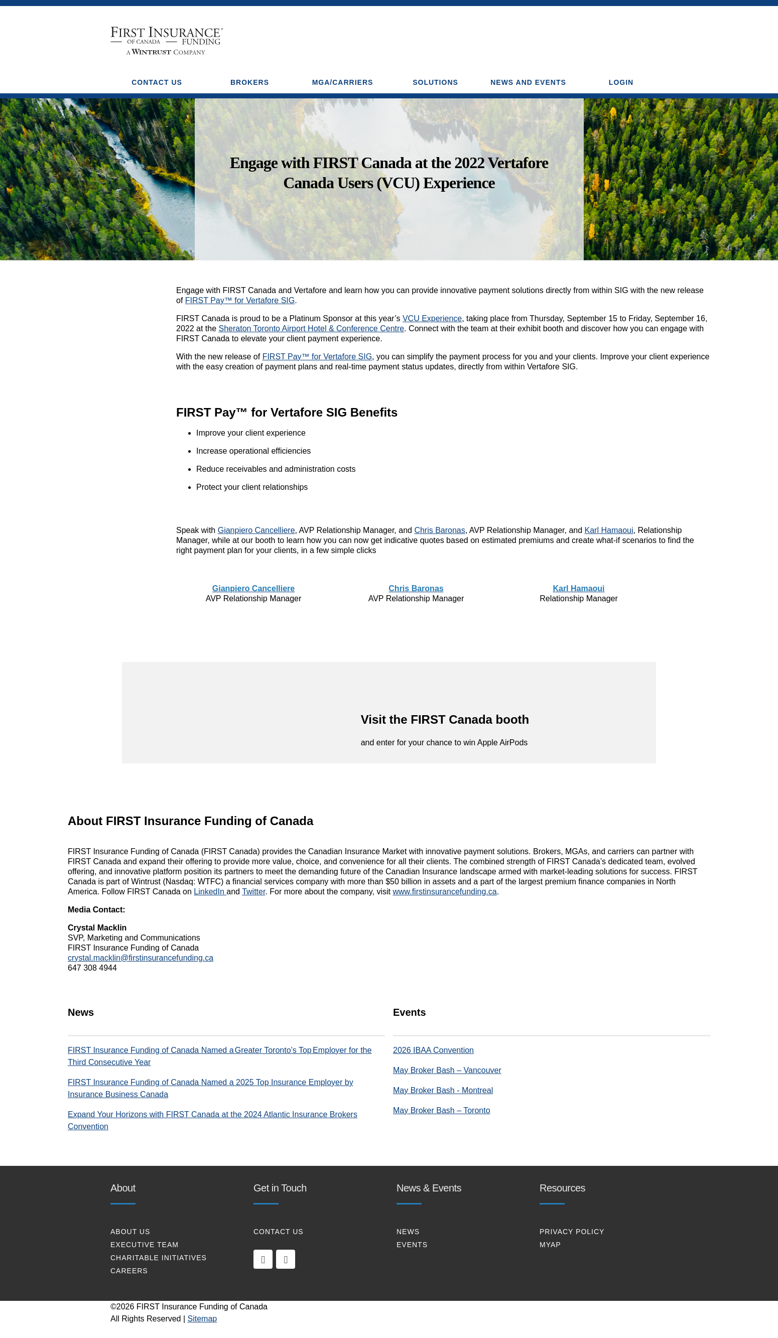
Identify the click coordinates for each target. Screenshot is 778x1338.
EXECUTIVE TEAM (144, 1245)
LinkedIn (210, 891)
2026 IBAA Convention (433, 1050)
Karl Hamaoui (609, 530)
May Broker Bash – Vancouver (447, 1070)
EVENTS (412, 1245)
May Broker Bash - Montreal (443, 1090)
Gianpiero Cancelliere (256, 530)
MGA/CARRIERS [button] (342, 82)
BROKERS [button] (249, 82)
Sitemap (202, 1318)
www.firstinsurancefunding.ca (444, 891)
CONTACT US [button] (157, 82)
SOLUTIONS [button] (435, 82)
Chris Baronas (439, 530)
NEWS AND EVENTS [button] (528, 82)
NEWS (408, 1232)
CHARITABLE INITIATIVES (158, 1258)
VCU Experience (432, 318)
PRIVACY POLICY (572, 1232)
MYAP (550, 1245)
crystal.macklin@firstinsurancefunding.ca (140, 958)
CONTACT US (278, 1232)
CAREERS (129, 1271)
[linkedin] (263, 1259)
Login (621, 82)
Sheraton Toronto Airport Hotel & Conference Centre (312, 328)
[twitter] (285, 1259)
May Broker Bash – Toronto (441, 1110)
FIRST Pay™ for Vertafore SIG (240, 300)
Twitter (253, 891)
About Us (130, 1232)
